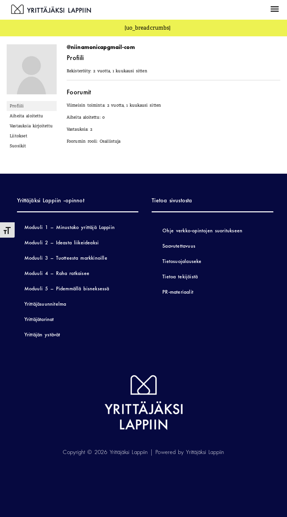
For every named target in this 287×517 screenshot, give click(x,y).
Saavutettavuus (178, 245)
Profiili (17, 106)
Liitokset (18, 136)
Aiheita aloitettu (26, 116)
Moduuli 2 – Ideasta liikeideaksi (61, 242)
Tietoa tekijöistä (180, 276)
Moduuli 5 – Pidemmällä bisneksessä (66, 288)
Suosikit (18, 146)
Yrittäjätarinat (39, 319)
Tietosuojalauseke (181, 261)
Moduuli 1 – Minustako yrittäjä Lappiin (69, 227)
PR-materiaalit (177, 291)
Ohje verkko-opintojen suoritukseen (202, 230)
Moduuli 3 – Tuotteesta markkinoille (65, 257)
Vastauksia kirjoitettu (31, 126)
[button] (274, 10)
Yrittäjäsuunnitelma (45, 303)
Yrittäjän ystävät (42, 334)
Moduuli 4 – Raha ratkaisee (56, 273)
